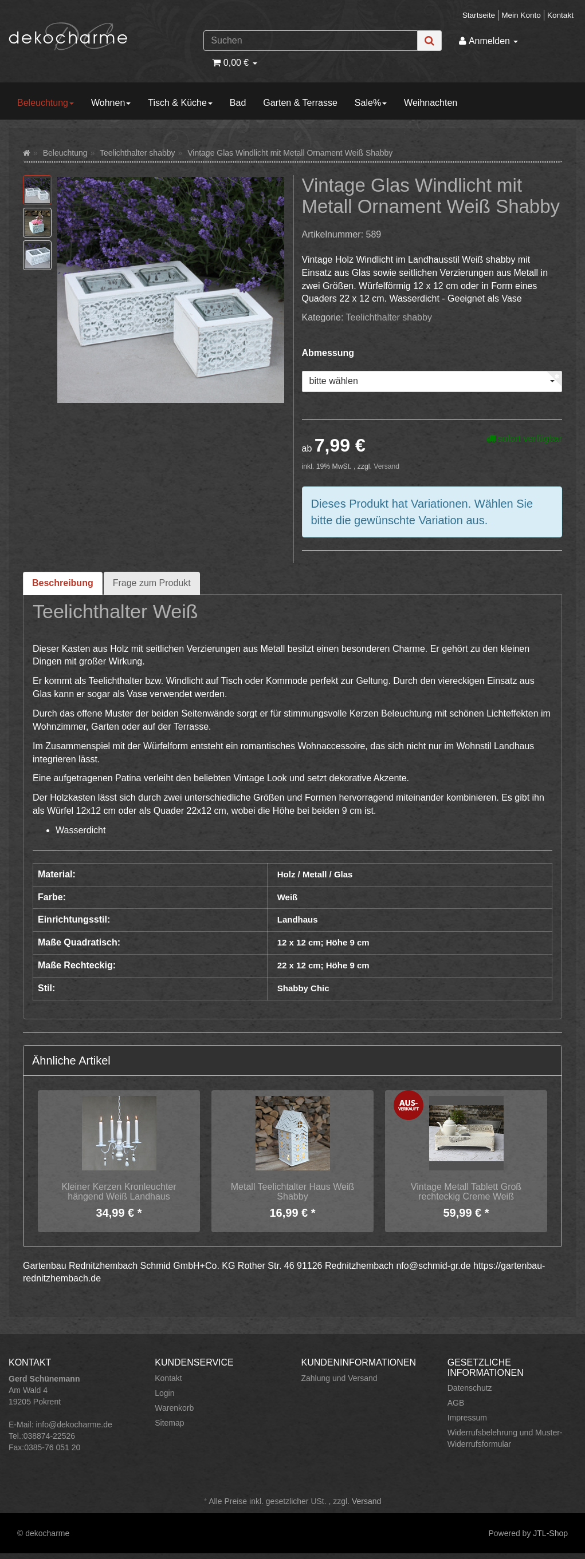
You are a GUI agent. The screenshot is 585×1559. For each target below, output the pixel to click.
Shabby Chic (303, 988)
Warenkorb (174, 1407)
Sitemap (169, 1422)
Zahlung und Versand (339, 1378)
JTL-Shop (550, 1533)
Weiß (287, 897)
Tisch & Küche (180, 103)
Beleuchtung (45, 103)
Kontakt (560, 15)
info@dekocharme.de (74, 1424)
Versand (386, 466)
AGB (456, 1402)
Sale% (371, 103)
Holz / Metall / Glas (315, 874)
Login (164, 1393)
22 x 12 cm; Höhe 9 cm (323, 965)
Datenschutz (469, 1387)
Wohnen (111, 103)
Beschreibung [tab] (62, 583)
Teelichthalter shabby (389, 317)
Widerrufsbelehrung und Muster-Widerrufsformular (505, 1438)
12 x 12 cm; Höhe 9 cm (323, 942)
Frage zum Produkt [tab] (152, 583)
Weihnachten (430, 103)
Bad (238, 103)
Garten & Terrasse (300, 103)
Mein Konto (521, 15)
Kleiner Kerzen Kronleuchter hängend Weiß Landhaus (118, 1192)
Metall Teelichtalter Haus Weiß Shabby (293, 1192)
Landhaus (297, 919)
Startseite (478, 15)
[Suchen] (310, 40)
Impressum (467, 1417)
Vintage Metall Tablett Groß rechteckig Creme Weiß (466, 1192)
